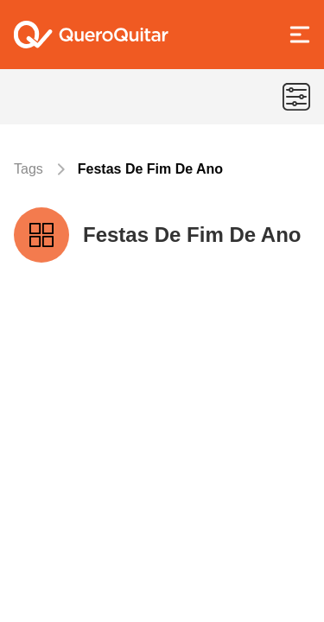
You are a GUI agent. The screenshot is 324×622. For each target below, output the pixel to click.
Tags (28, 169)
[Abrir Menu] (299, 34)
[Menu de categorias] (296, 97)
